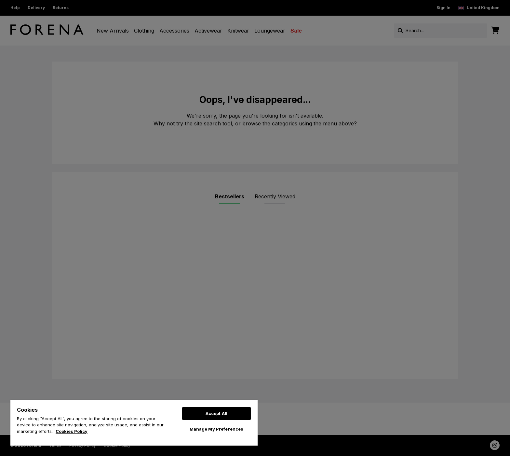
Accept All (216, 413)
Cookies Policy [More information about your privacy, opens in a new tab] (71, 431)
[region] (134, 423)
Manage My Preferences (217, 429)
